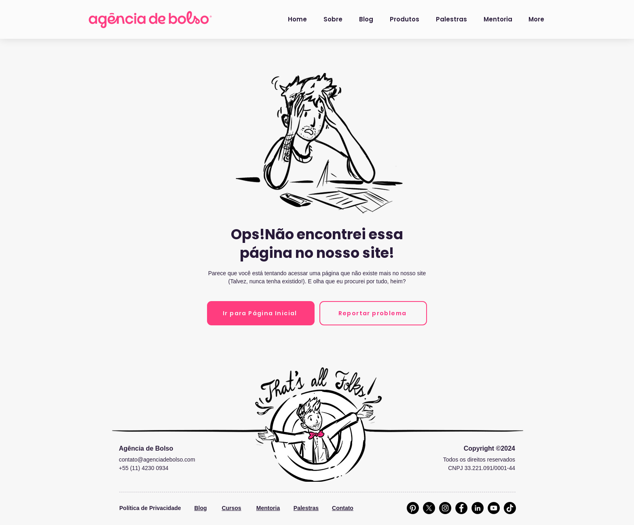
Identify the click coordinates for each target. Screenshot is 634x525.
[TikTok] (510, 508)
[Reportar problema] (373, 313)
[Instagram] (445, 508)
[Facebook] (461, 508)
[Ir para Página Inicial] (261, 313)
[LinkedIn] (477, 508)
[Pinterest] (413, 508)
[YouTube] (494, 508)
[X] (429, 508)
